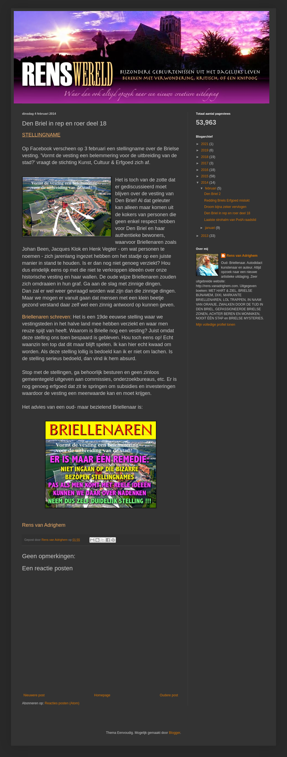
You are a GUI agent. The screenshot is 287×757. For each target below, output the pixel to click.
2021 (205, 144)
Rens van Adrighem (242, 256)
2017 (205, 163)
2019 (205, 150)
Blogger (174, 733)
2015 (205, 176)
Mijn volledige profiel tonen (215, 325)
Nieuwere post (34, 695)
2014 (205, 182)
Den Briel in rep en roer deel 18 (227, 213)
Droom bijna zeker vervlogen (225, 207)
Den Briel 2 (212, 194)
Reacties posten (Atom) (62, 703)
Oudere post (169, 695)
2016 (205, 170)
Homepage (102, 695)
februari (211, 188)
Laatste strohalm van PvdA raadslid (230, 220)
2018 (205, 157)
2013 (205, 236)
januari (210, 228)
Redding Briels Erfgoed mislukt (226, 200)
